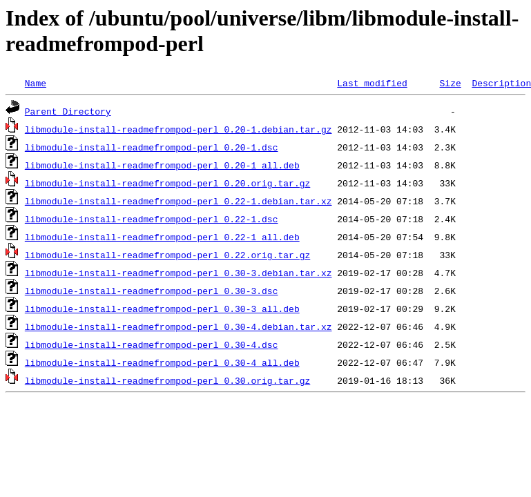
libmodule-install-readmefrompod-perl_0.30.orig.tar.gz (167, 380)
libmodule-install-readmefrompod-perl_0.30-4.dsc (151, 344)
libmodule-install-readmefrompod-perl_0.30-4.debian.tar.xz (178, 326)
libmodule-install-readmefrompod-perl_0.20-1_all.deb (162, 165)
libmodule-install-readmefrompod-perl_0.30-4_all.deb (162, 362)
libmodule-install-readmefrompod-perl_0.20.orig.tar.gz (167, 183)
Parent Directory (68, 111)
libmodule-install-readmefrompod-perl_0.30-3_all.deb (162, 308)
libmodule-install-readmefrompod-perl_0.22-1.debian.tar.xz (178, 201)
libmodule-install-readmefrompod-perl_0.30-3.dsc (151, 290)
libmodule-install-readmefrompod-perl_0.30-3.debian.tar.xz (178, 272)
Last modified (372, 83)
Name (35, 83)
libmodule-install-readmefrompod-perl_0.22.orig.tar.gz (167, 254)
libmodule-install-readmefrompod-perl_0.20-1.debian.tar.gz (178, 129)
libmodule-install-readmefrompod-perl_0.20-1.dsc (151, 147)
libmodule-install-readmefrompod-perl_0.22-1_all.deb (162, 237)
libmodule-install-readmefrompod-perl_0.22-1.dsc (151, 219)
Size (450, 83)
